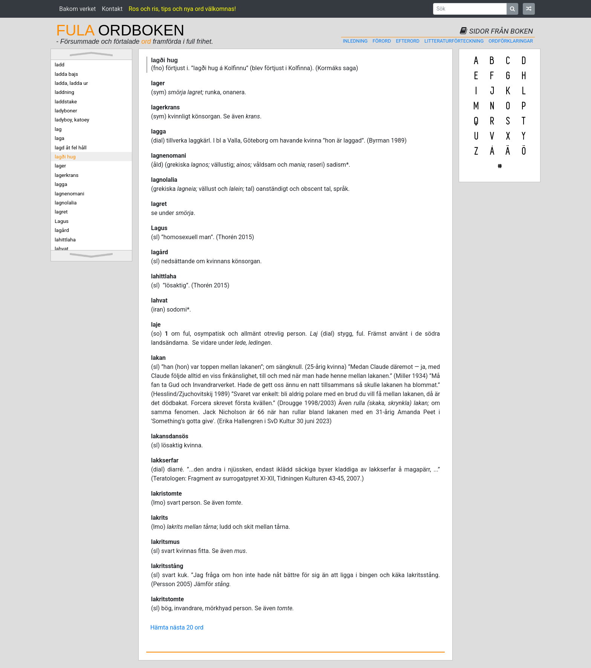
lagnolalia (66, 203)
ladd (59, 64)
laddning (64, 92)
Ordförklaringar (510, 41)
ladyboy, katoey (72, 120)
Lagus (62, 221)
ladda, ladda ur (71, 83)
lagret (61, 212)
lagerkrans (66, 175)
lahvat (62, 249)
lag (58, 129)
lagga (61, 184)
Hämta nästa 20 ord (177, 627)
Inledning (355, 41)
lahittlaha (65, 239)
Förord (381, 41)
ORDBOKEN (120, 30)
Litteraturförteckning (454, 41)
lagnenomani (69, 193)
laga (59, 138)
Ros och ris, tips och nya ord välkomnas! (182, 8)
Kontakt (112, 8)
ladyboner (66, 110)
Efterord (408, 41)
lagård (62, 230)
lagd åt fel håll (71, 147)
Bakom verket (77, 8)
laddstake (66, 101)
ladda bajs (66, 74)
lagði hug (65, 157)
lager (60, 166)
